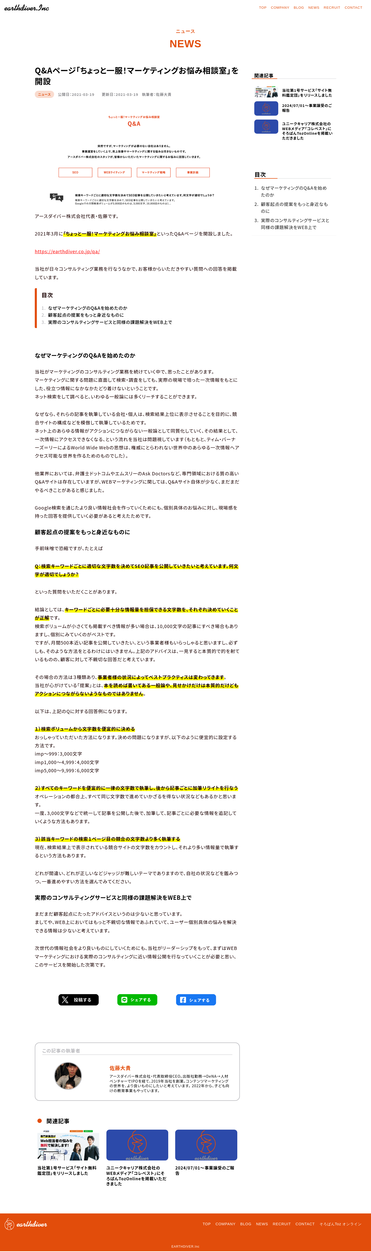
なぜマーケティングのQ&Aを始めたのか (87, 308)
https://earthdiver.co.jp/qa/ (67, 252)
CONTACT (352, 8)
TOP (254, 8)
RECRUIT (329, 8)
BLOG (293, 8)
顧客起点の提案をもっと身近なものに (86, 315)
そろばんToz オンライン (340, 1225)
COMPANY (273, 8)
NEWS (309, 8)
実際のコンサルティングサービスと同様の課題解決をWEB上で (110, 322)
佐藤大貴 (120, 1068)
